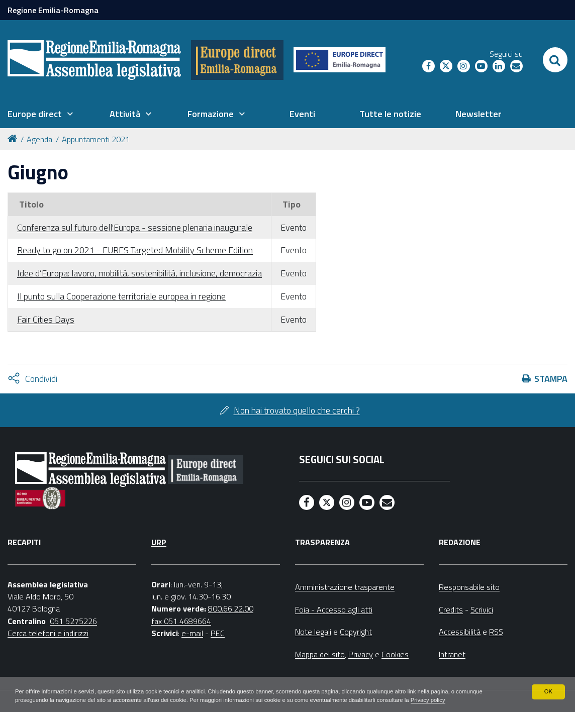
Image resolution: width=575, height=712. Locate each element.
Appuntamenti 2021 (96, 139)
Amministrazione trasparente (345, 587)
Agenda (39, 139)
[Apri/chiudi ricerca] (555, 59)
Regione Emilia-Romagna (53, 10)
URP (158, 542)
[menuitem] (40, 114)
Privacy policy (483, 699)
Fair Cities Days (45, 319)
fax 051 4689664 (181, 621)
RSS (496, 632)
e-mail (192, 633)
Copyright (356, 632)
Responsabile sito (469, 587)
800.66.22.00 (230, 608)
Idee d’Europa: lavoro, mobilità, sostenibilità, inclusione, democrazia (139, 273)
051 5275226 (73, 621)
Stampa (550, 378)
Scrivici (481, 609)
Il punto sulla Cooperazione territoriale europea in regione (121, 296)
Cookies (395, 654)
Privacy (360, 654)
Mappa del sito (320, 654)
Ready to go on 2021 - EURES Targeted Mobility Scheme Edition (135, 250)
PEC (218, 633)
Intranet (452, 654)
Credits (451, 609)
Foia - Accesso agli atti (333, 609)
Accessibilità (460, 632)
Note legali (313, 632)
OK (548, 690)
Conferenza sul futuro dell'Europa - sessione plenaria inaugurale (134, 227)
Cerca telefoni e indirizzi (48, 633)
